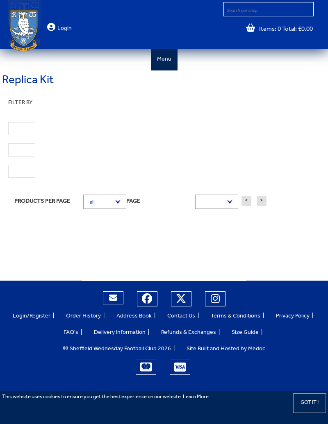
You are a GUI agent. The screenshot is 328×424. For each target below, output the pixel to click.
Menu (164, 60)
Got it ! (310, 403)
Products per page (42, 202)
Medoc (256, 349)
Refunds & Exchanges (188, 333)
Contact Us (181, 317)
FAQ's (71, 333)
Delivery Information (120, 333)
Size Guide (245, 333)
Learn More (196, 397)
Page (133, 202)
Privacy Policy (293, 317)
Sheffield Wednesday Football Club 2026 (117, 349)
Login (64, 29)
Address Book (134, 317)
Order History (83, 317)
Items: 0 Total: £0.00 (284, 30)
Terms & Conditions (235, 317)
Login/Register (31, 317)
